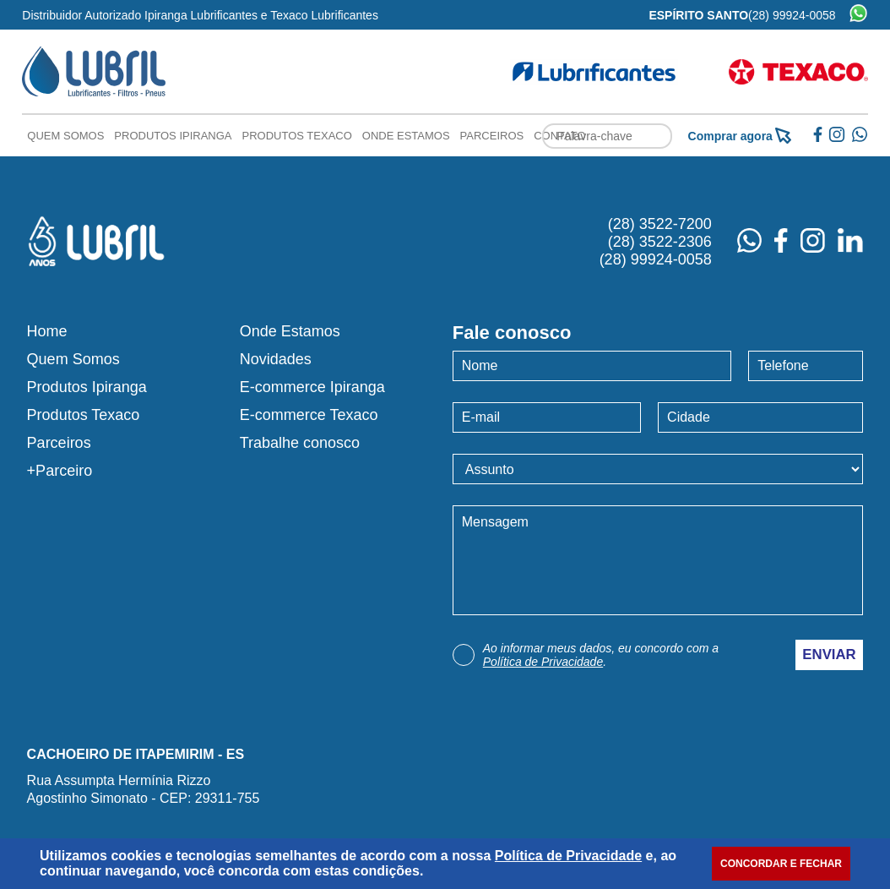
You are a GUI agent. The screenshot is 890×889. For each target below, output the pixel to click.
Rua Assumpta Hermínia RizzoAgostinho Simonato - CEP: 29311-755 (143, 789)
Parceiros (492, 135)
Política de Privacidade (543, 661)
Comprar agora (739, 136)
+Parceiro (60, 470)
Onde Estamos (406, 135)
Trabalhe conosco (300, 442)
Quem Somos (65, 135)
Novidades (276, 359)
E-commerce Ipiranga (312, 387)
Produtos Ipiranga (172, 135)
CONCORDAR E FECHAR (781, 864)
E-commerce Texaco (309, 415)
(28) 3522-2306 (660, 241)
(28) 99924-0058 (792, 15)
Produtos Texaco (297, 135)
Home (47, 331)
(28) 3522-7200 (660, 223)
